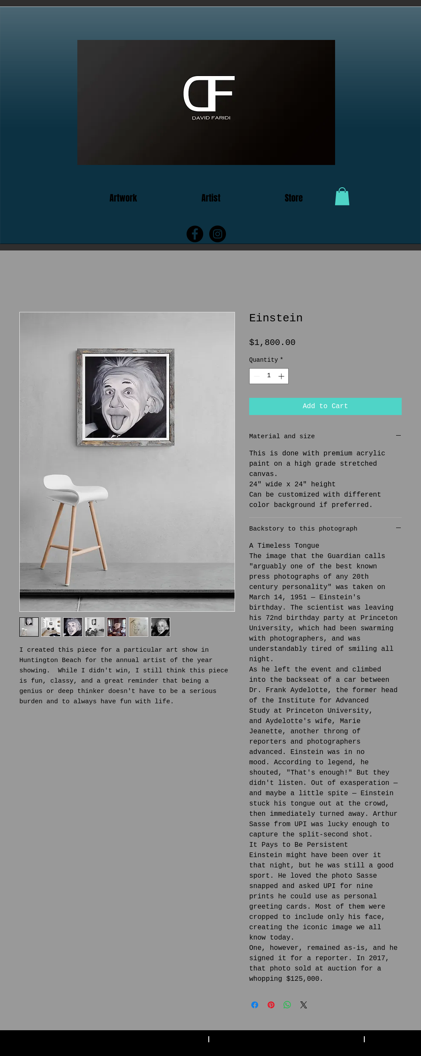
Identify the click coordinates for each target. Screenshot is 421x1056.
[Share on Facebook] (255, 1005)
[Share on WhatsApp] (287, 1005)
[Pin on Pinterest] (271, 1005)
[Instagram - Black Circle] (217, 234)
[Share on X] (304, 1005)
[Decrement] (255, 376)
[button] (342, 196)
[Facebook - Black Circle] (194, 234)
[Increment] (282, 376)
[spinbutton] (269, 376)
